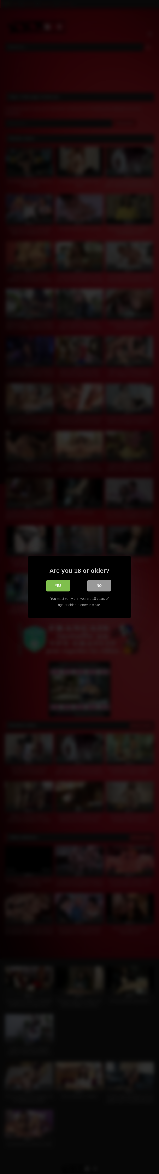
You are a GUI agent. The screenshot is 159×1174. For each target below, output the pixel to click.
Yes (58, 586)
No (99, 586)
